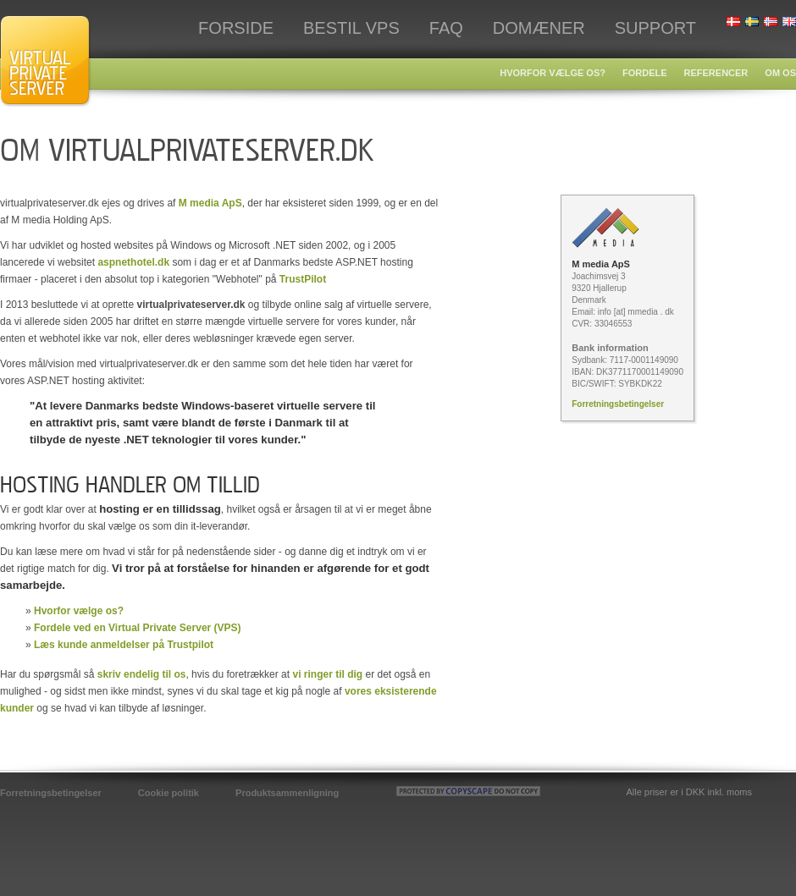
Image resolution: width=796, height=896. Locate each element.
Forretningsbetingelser (618, 404)
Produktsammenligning (287, 793)
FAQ (446, 28)
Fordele (644, 73)
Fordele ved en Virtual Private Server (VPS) (137, 628)
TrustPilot (302, 279)
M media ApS (210, 203)
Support (655, 28)
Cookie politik (168, 793)
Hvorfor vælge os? (552, 73)
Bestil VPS (351, 28)
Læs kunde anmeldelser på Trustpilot (123, 645)
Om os (780, 73)
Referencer (716, 73)
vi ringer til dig (327, 674)
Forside (236, 28)
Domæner (539, 28)
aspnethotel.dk (133, 262)
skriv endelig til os (141, 674)
